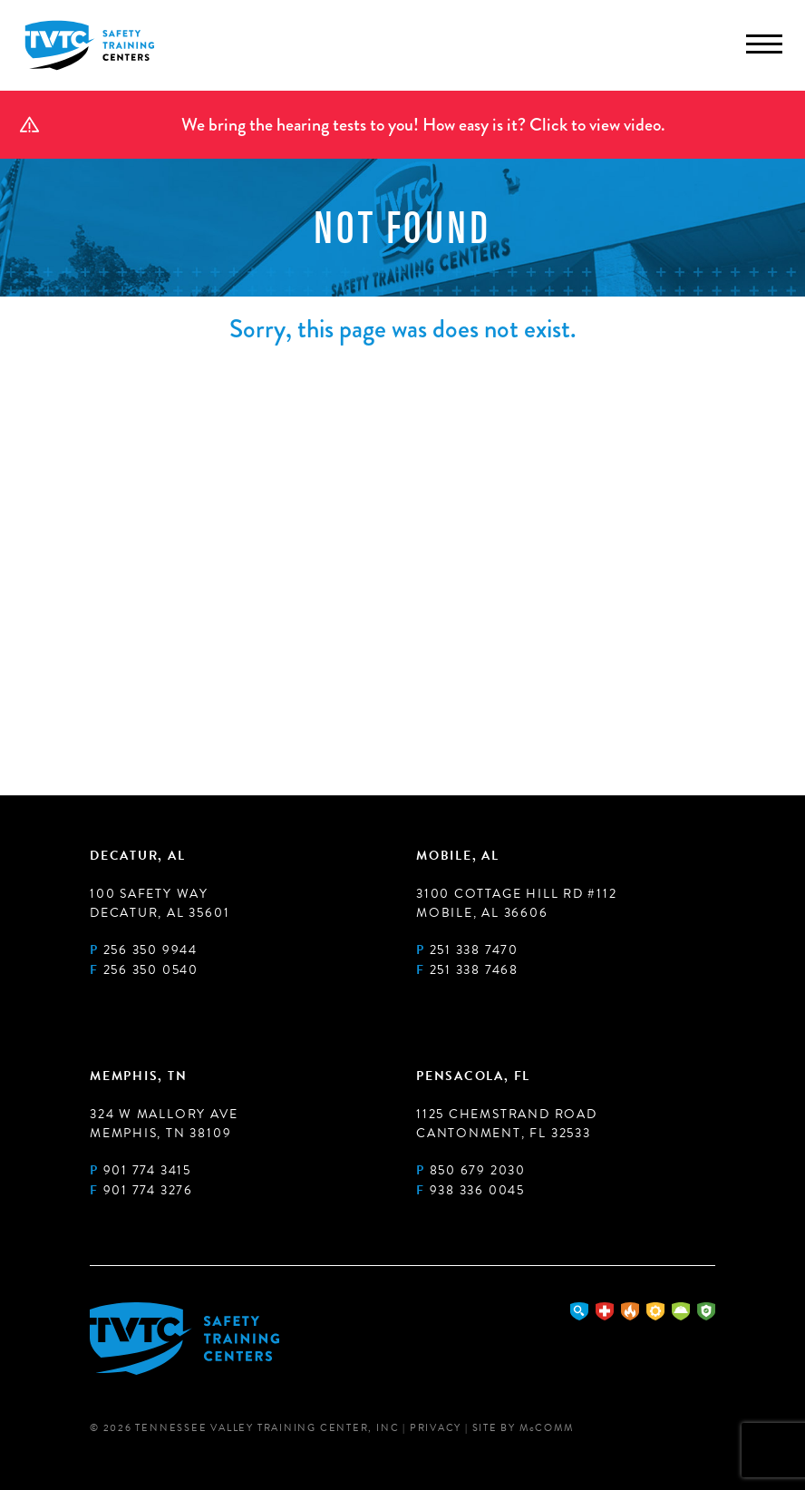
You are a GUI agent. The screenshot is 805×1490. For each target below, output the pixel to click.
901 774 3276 (148, 1190)
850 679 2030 (478, 1170)
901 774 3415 (147, 1170)
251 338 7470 (474, 949)
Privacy (435, 1428)
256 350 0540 (151, 969)
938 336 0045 (477, 1190)
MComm (546, 1428)
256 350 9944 (150, 949)
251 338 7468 (474, 969)
